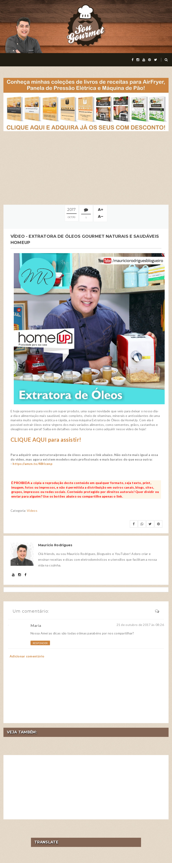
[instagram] (137, 59)
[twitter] (155, 59)
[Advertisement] (86, 168)
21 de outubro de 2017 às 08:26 (140, 625)
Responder (40, 643)
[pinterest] (149, 59)
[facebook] (132, 59)
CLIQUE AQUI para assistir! (46, 439)
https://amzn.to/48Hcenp (32, 464)
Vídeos (32, 510)
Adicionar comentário (27, 656)
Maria (36, 625)
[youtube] (143, 59)
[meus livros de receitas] (86, 104)
